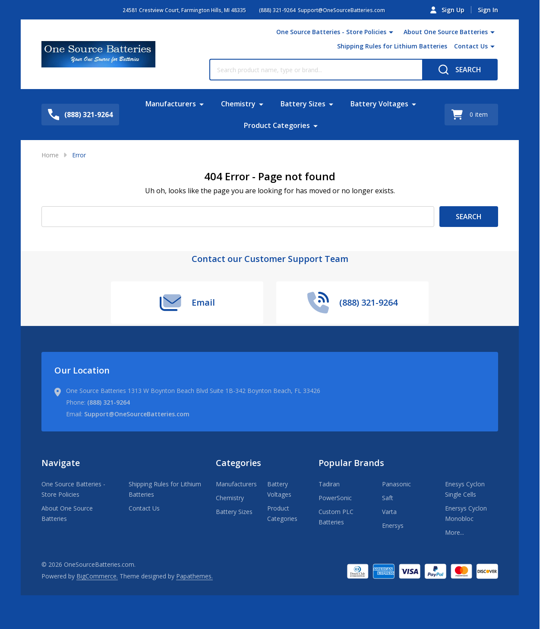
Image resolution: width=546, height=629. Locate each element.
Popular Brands (351, 463)
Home (50, 155)
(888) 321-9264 (108, 402)
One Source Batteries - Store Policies (331, 32)
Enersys (393, 525)
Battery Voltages (379, 104)
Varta (389, 512)
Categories (238, 463)
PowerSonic (335, 498)
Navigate (60, 463)
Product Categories (277, 125)
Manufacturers (170, 104)
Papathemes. (194, 576)
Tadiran (329, 484)
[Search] (460, 69)
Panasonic (396, 484)
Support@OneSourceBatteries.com (136, 414)
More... (454, 532)
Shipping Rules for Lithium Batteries (392, 46)
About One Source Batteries (446, 32)
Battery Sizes (303, 104)
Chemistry (238, 104)
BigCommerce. (97, 576)
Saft (387, 498)
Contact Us (471, 46)
